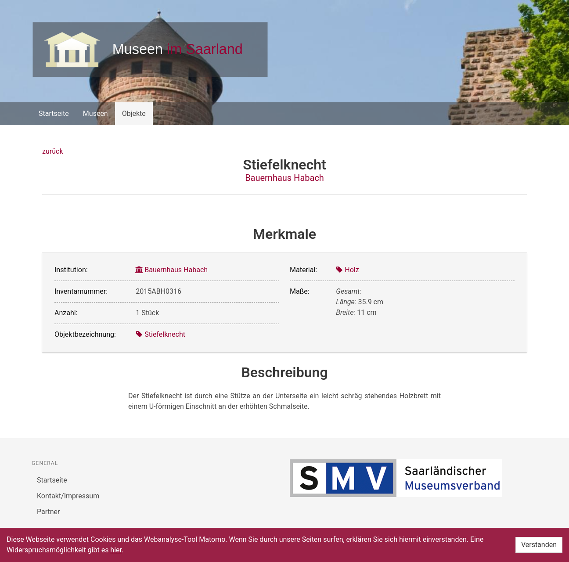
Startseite (54, 113)
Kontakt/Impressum (68, 496)
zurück (52, 151)
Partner (48, 512)
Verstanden (539, 544)
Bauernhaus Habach (284, 178)
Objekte (134, 113)
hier (116, 550)
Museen (95, 113)
